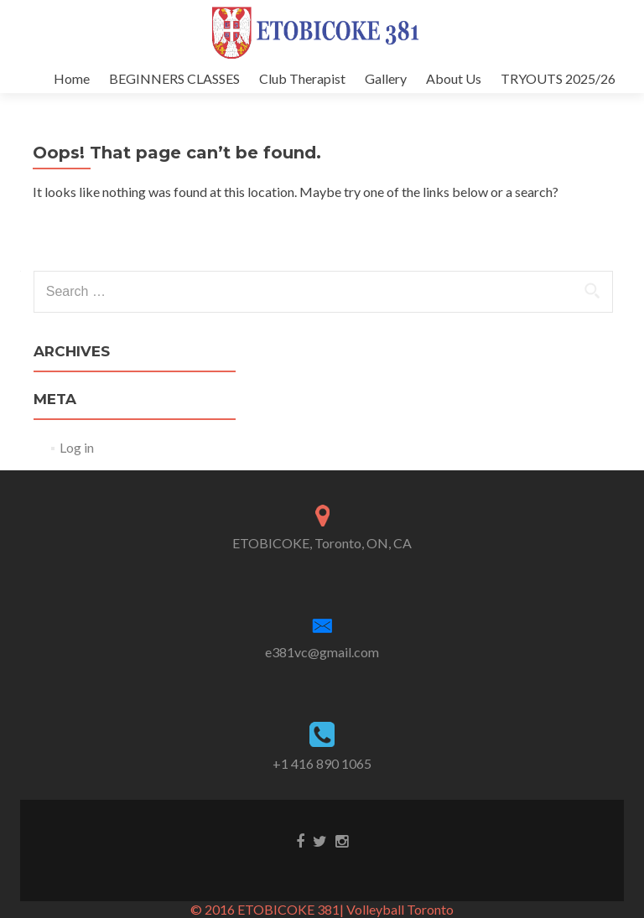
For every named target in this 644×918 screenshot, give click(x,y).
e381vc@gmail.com (322, 652)
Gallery (386, 78)
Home (72, 78)
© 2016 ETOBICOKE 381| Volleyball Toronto (322, 909)
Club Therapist (302, 78)
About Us (453, 78)
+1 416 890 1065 (322, 763)
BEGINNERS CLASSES (174, 78)
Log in (77, 447)
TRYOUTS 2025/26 (558, 78)
